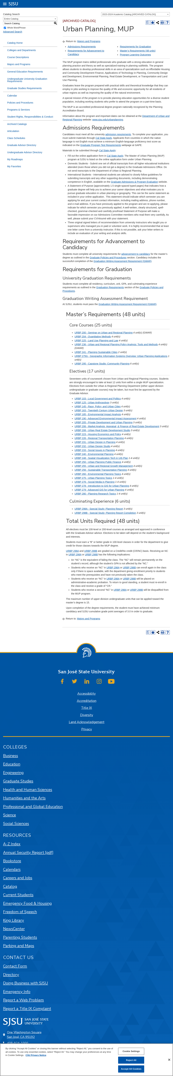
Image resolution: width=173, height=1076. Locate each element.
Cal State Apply (104, 138)
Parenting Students (20, 937)
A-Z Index (11, 844)
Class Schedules (16, 138)
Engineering (13, 772)
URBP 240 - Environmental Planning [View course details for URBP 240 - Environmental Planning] (94, 454)
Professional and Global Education (33, 806)
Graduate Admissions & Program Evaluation (134, 181)
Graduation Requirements (110, 287)
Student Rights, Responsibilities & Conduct (30, 116)
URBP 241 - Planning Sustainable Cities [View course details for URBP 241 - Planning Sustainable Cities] (96, 352)
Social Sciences (16, 823)
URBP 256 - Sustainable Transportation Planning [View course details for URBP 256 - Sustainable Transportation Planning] (101, 470)
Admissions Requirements (82, 46)
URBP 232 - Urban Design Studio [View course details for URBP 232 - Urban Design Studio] (92, 446)
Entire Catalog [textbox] (11, 18)
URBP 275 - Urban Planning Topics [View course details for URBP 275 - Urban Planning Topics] (93, 478)
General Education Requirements (25, 71)
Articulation (13, 131)
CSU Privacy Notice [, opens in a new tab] (36, 1055)
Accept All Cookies (131, 1069)
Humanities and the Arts (24, 798)
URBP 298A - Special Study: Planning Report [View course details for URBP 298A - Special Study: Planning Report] (99, 508)
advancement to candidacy (135, 254)
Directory (11, 974)
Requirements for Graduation (135, 46)
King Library (13, 920)
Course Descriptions (18, 57)
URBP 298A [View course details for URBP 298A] (72, 551)
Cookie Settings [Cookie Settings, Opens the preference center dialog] (131, 1051)
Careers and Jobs (17, 877)
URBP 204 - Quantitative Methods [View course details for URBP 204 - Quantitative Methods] (93, 336)
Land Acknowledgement (86, 722)
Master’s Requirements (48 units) (138, 50)
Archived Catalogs (17, 124)
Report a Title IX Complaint (27, 1008)
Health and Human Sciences (27, 789)
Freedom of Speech (20, 911)
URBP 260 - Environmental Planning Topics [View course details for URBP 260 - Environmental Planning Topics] (98, 474)
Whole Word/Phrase (16, 28)
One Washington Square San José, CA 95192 (24, 1034)
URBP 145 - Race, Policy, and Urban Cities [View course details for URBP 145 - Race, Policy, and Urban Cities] (98, 406)
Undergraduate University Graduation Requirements (27, 80)
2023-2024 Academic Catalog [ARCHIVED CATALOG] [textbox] (129, 14)
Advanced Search (12, 31)
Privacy (86, 729)
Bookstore (12, 861)
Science (9, 815)
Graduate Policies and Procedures (108, 257)
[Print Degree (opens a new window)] (148, 22)
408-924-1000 (17, 1043)
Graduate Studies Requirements (24, 88)
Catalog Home (15, 42)
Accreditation (86, 701)
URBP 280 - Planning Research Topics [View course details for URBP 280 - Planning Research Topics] (95, 493)
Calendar (12, 95)
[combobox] (135, 14)
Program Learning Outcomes (135, 54)
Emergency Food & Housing (27, 903)
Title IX (86, 708)
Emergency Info (16, 991)
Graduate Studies (18, 781)
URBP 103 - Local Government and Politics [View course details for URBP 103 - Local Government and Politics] (98, 398)
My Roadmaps (15, 159)
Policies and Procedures (20, 102)
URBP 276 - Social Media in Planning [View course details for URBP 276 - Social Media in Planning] (95, 482)
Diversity (86, 715)
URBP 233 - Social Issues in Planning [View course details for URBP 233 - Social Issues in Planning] (95, 450)
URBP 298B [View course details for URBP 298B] (90, 551)
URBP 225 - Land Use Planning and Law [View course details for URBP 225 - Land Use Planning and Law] (96, 340)
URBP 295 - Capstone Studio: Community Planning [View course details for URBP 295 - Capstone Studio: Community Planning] (102, 363)
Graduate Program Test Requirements (100, 145)
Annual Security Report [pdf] (28, 852)
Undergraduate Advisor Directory (24, 152)
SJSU (13, 4)
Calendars (12, 869)
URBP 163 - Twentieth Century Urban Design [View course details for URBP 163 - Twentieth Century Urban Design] (99, 410)
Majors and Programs (18, 64)
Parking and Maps (18, 945)
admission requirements (118, 134)
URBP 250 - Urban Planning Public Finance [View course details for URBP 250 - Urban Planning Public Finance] (98, 462)
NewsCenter (14, 928)
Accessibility (86, 693)
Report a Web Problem (23, 1000)
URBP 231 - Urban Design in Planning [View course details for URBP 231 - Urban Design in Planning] (95, 442)
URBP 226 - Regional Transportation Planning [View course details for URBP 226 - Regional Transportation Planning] (99, 438)
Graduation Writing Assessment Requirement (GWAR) (123, 261)
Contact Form (15, 966)
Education (11, 764)
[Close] (169, 1059)
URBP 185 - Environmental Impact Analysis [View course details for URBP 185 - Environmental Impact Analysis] (98, 414)
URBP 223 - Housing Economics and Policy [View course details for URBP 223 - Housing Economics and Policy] (98, 434)
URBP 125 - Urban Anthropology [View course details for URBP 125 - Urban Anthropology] (92, 402)
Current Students (18, 894)
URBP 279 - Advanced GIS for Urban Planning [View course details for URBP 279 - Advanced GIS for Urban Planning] (99, 489)
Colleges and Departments (21, 50)
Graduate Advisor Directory (21, 145)
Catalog (10, 886)
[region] (86, 1059)
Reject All (131, 1060)
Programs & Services (18, 109)
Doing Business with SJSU (25, 983)
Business (10, 755)
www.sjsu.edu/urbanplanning (107, 119)
